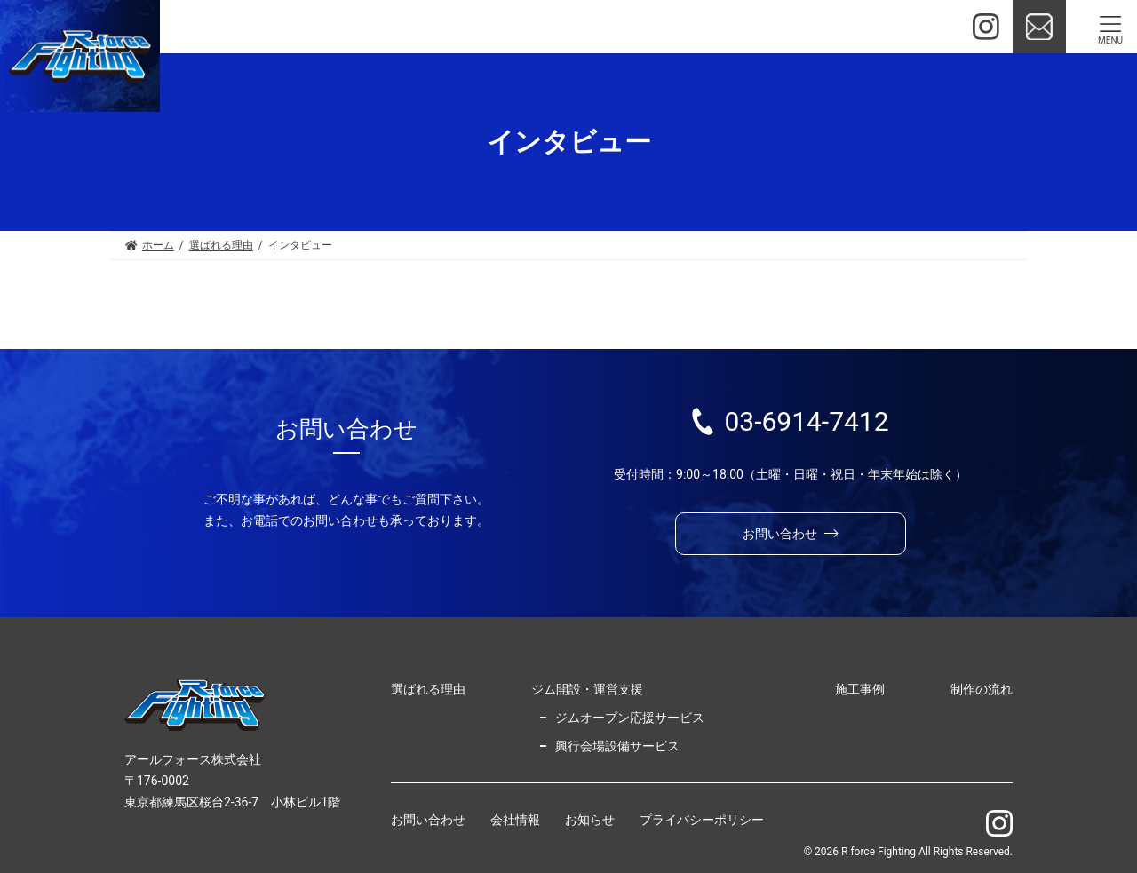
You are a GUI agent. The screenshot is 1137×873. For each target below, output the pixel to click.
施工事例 (860, 689)
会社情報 (515, 820)
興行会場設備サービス (617, 746)
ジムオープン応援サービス (629, 717)
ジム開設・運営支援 (587, 689)
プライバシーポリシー (702, 820)
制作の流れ (981, 689)
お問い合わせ (428, 820)
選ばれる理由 (428, 689)
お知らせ (590, 820)
